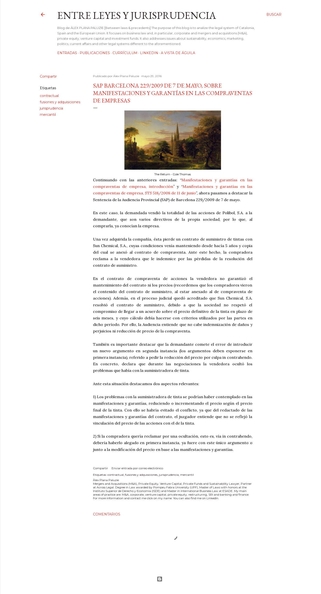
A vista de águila (178, 53)
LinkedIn (149, 53)
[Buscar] (273, 14)
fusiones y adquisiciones (60, 102)
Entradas (67, 53)
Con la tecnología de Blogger (160, 579)
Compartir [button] (48, 76)
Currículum (125, 53)
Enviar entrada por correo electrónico (137, 468)
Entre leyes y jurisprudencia (136, 15)
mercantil (48, 114)
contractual (49, 96)
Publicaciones (95, 53)
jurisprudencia (51, 108)
